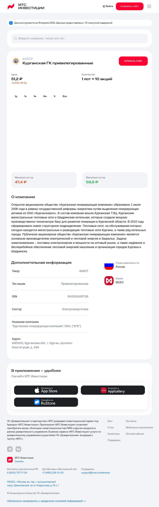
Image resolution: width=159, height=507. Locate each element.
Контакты (131, 421)
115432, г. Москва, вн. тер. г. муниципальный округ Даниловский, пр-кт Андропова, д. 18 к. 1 (33, 483)
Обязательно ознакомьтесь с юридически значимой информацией (46, 501)
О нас (111, 427)
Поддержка (114, 440)
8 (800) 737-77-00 (17, 473)
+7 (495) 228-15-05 (53, 473)
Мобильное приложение (139, 427)
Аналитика (113, 434)
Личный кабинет (135, 434)
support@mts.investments (95, 473)
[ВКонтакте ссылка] (18, 449)
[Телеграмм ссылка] (10, 449)
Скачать (19, 461)
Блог (110, 421)
